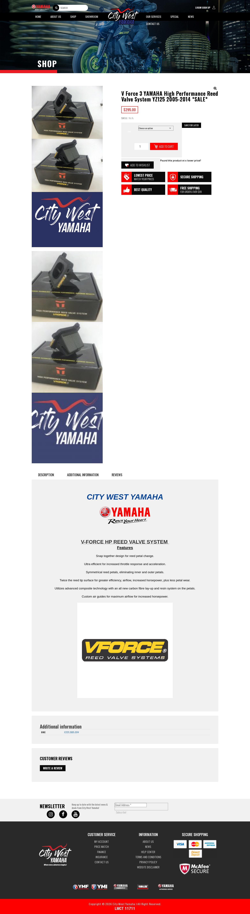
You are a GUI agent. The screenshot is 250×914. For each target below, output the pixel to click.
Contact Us (152, 24)
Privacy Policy (148, 862)
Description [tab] (46, 475)
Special (174, 17)
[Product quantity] (141, 146)
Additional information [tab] (83, 475)
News (191, 17)
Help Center (148, 852)
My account (101, 842)
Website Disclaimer (148, 867)
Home (38, 17)
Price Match (101, 847)
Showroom (91, 17)
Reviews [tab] (117, 475)
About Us (55, 17)
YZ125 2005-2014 (71, 732)
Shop (73, 17)
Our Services (153, 17)
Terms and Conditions (148, 857)
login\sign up (206, 7)
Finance (101, 852)
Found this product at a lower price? (180, 160)
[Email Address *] (131, 805)
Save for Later (191, 125)
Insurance (102, 857)
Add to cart (166, 146)
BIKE (129, 131)
